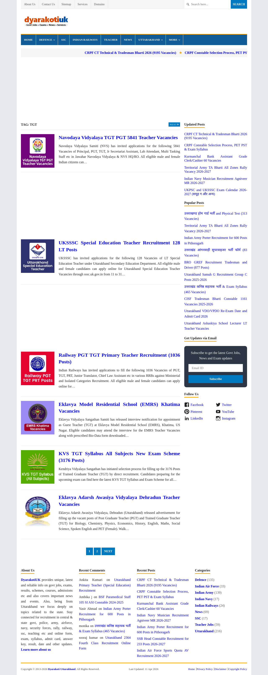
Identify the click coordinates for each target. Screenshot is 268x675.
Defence (45, 39)
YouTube (228, 411)
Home (28, 39)
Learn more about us (36, 649)
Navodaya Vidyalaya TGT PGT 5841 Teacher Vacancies (118, 137)
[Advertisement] (134, 89)
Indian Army (204, 592)
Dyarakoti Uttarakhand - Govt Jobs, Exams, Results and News (46, 21)
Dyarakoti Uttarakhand (62, 669)
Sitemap (66, 4)
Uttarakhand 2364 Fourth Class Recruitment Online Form (105, 643)
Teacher (110, 39)
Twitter (227, 405)
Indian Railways (85, 39)
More (173, 39)
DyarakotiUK (30, 580)
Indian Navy (204, 599)
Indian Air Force (207, 586)
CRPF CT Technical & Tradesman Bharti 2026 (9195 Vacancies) (137, 52)
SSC (63, 39)
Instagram (228, 418)
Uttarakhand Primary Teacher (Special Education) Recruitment (105, 585)
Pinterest (196, 411)
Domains (99, 4)
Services (83, 4)
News (128, 39)
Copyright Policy (237, 669)
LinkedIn (197, 418)
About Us (29, 4)
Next (175, 124)
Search (239, 4)
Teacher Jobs (204, 624)
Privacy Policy (205, 669)
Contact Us (48, 4)
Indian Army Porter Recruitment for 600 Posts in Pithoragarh (105, 614)
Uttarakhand (149, 39)
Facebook (197, 405)
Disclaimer (221, 669)
